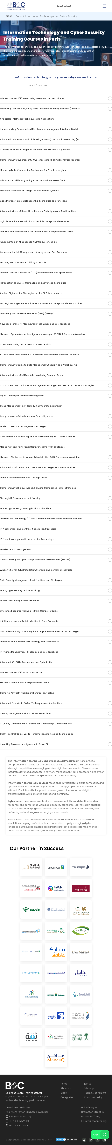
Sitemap (89, 1088)
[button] (64, 6)
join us (87, 1083)
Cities (9, 16)
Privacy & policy (93, 1097)
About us (66, 1088)
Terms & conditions (95, 1092)
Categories (67, 1097)
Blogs (64, 1092)
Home (64, 1083)
